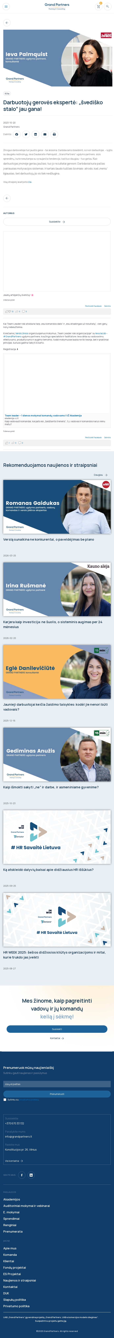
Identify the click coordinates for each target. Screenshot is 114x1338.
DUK (6, 1293)
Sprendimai (11, 1219)
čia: (30, 181)
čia (64, 1321)
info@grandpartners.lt (18, 1136)
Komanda (10, 1255)
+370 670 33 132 (14, 1123)
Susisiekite (57, 221)
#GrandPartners (12, 336)
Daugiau (100, 474)
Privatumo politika (16, 1306)
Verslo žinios (21, 333)
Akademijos (11, 1199)
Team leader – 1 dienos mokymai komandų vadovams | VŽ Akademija (43, 415)
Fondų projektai (14, 1267)
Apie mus (9, 1248)
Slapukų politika (14, 1300)
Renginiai (9, 1225)
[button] (17, 134)
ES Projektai (12, 1274)
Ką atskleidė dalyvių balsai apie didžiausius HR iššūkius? (48, 869)
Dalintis (107, 306)
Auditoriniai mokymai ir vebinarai (26, 1206)
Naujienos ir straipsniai (19, 1280)
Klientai (8, 1261)
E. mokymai (11, 1212)
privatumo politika (29, 1099)
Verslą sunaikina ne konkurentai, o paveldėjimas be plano (48, 539)
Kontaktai (10, 1287)
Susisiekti (57, 1029)
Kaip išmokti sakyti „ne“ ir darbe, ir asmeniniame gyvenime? (51, 787)
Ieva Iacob (100, 333)
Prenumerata (13, 1231)
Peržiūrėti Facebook (93, 306)
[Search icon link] (107, 6)
